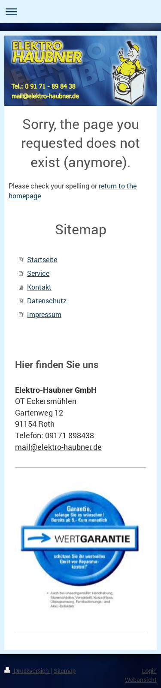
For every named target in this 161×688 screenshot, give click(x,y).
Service (38, 273)
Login (149, 670)
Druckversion (27, 670)
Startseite (42, 259)
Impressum (44, 314)
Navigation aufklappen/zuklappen (80, 11)
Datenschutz (47, 300)
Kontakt (39, 286)
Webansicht (141, 680)
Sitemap (65, 670)
